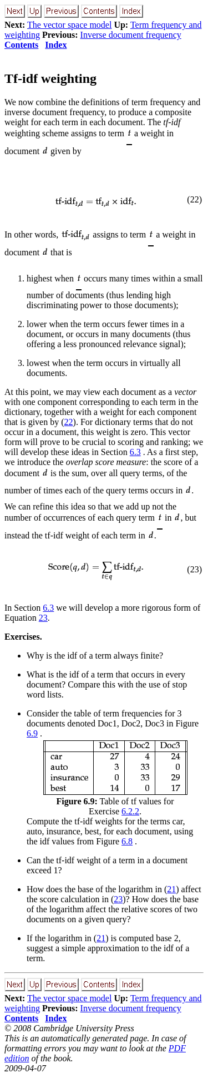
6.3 (135, 452)
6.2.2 (130, 811)
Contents (21, 45)
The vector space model (69, 24)
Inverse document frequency (130, 34)
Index (56, 45)
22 (68, 422)
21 (171, 889)
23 (43, 617)
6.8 (127, 841)
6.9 (32, 733)
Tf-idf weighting (50, 78)
